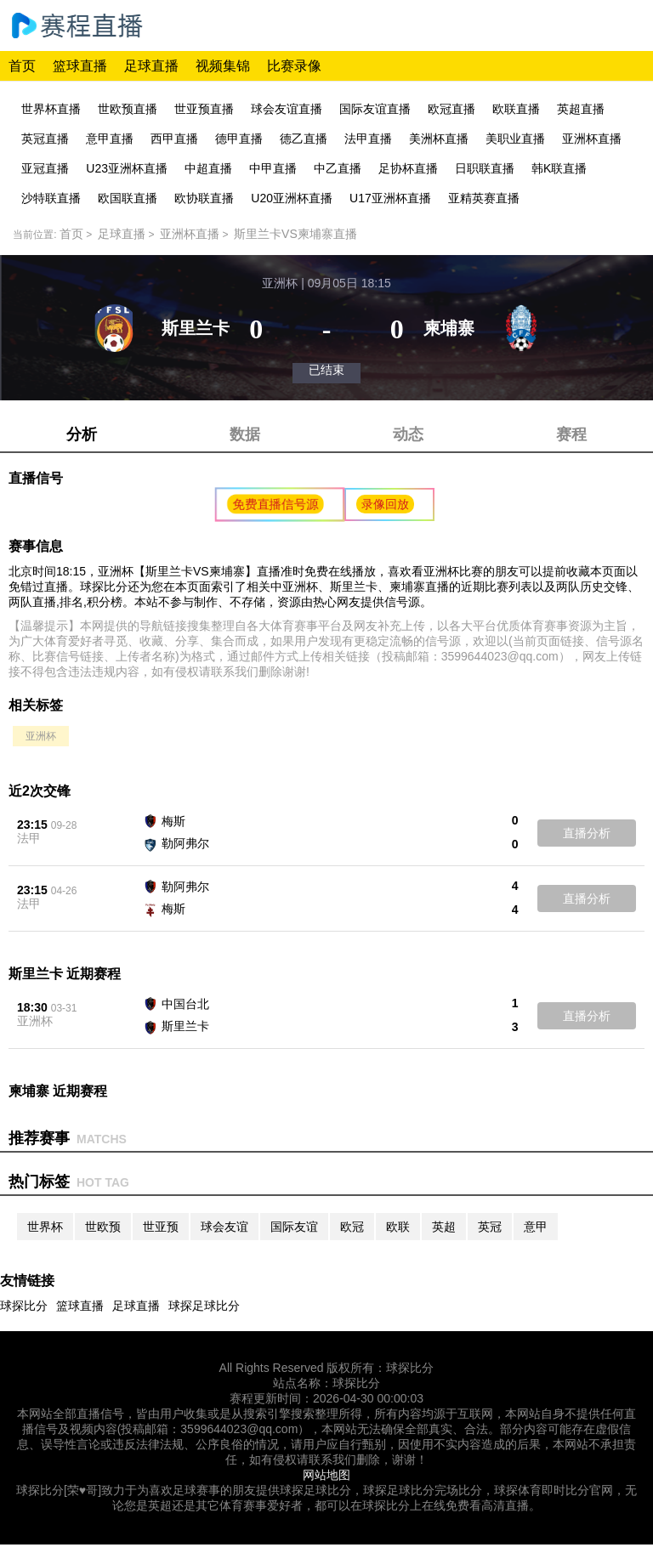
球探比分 (24, 1305)
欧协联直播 (204, 198)
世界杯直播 (51, 109)
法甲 (29, 838)
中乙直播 (337, 168)
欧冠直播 (451, 109)
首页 (22, 66)
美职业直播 (515, 138)
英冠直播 (45, 138)
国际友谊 (294, 1226)
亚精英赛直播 (484, 198)
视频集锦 (223, 66)
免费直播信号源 (276, 504)
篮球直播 (80, 66)
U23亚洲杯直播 (127, 168)
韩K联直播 (559, 168)
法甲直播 (368, 138)
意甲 (536, 1226)
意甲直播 (109, 138)
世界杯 (45, 1226)
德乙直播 (303, 138)
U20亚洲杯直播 (291, 198)
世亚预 (161, 1226)
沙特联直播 (51, 198)
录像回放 (385, 504)
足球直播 (151, 66)
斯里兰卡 (185, 1026)
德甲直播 (239, 138)
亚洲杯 (41, 736)
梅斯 (173, 821)
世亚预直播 (204, 109)
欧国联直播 (127, 198)
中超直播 (208, 168)
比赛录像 (294, 66)
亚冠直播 (45, 168)
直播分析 (586, 833)
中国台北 (185, 1004)
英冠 (490, 1226)
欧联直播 (516, 109)
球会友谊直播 (286, 109)
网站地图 (326, 1475)
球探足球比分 (204, 1305)
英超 (444, 1226)
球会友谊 (224, 1226)
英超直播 (581, 109)
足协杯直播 (408, 168)
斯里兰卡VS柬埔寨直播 (295, 234)
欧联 (398, 1226)
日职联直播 (484, 168)
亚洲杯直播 (592, 138)
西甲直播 (174, 138)
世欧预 (103, 1226)
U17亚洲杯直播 (390, 198)
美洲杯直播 (438, 138)
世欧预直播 (127, 109)
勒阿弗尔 (185, 843)
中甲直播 (273, 168)
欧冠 (352, 1226)
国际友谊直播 (375, 109)
